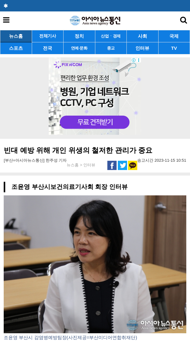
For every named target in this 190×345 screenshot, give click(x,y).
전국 (47, 48)
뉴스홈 (16, 36)
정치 (79, 36)
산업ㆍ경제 (111, 36)
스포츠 (16, 48)
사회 (142, 36)
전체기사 (47, 36)
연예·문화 (79, 48)
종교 (111, 48)
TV (174, 48)
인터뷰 (142, 48)
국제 (174, 36)
